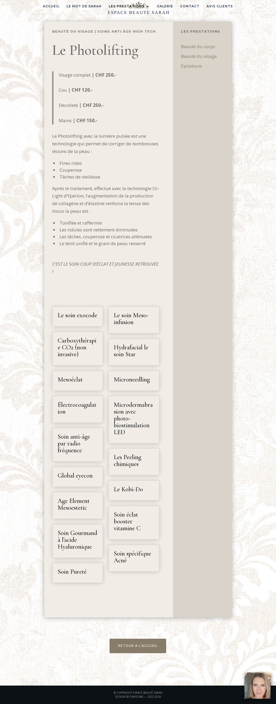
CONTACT (189, 6)
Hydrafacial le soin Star (131, 351)
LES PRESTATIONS (126, 6)
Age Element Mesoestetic (74, 504)
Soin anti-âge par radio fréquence (74, 443)
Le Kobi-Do (128, 489)
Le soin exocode (77, 315)
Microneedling (132, 379)
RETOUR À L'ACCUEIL (138, 646)
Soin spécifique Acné (132, 557)
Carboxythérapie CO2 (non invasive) (77, 347)
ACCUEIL (51, 6)
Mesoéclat (70, 379)
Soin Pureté (72, 572)
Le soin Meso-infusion (131, 318)
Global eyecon (75, 475)
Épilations (218, 66)
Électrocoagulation (77, 408)
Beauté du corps (225, 46)
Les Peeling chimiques (127, 460)
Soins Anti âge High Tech (126, 31)
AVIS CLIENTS (219, 6)
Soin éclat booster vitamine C (127, 521)
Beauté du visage (72, 31)
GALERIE (165, 6)
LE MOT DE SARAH (84, 6)
